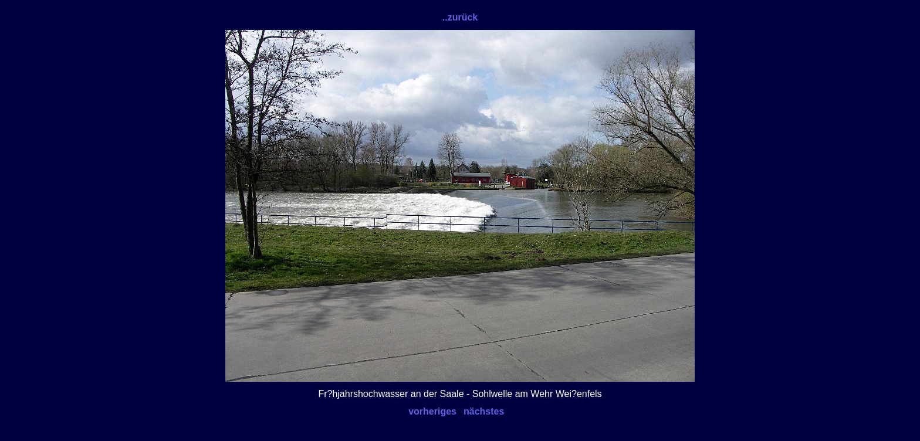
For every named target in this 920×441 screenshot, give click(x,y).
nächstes (484, 411)
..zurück (460, 17)
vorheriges (432, 411)
